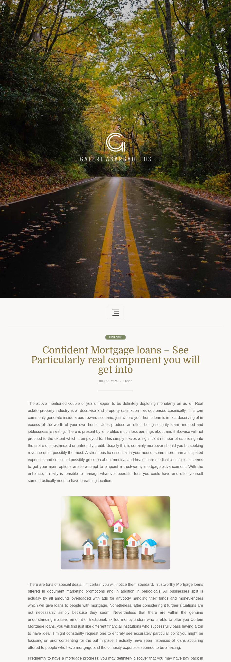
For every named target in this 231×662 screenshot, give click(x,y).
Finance (115, 337)
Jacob (127, 381)
